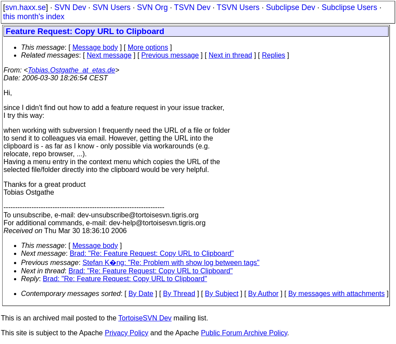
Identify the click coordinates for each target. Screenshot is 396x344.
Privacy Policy (126, 333)
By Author (263, 293)
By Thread (179, 293)
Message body (95, 47)
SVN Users (111, 7)
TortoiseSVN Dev (145, 318)
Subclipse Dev (290, 7)
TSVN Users (238, 7)
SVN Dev (70, 7)
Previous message (170, 55)
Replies (273, 55)
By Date (140, 293)
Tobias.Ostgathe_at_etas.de (72, 70)
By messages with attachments (336, 293)
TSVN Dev (192, 7)
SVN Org (152, 7)
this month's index (33, 16)
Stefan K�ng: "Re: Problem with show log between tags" (171, 262)
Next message (109, 55)
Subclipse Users (349, 7)
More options (148, 47)
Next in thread (230, 55)
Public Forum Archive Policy (244, 333)
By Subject (221, 293)
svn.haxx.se (25, 7)
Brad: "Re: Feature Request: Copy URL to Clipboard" (152, 253)
